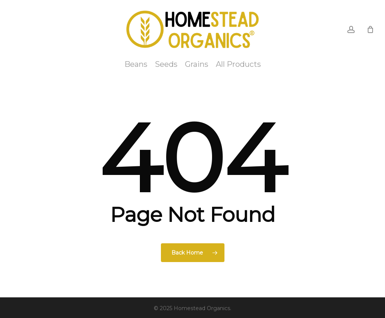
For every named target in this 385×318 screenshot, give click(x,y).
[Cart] (370, 29)
